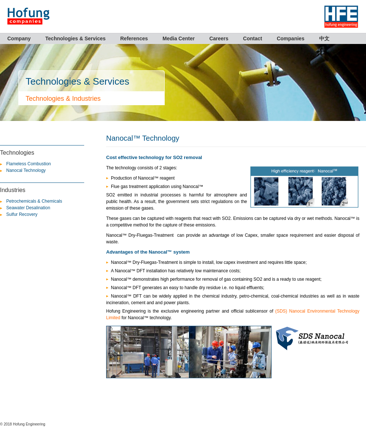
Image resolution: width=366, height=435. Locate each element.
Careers (218, 38)
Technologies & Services (75, 38)
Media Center (179, 38)
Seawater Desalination (28, 207)
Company (19, 38)
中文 (324, 38)
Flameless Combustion (28, 163)
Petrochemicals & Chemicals (34, 201)
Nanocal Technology (26, 170)
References (134, 38)
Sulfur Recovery (21, 214)
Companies (290, 38)
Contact (252, 38)
